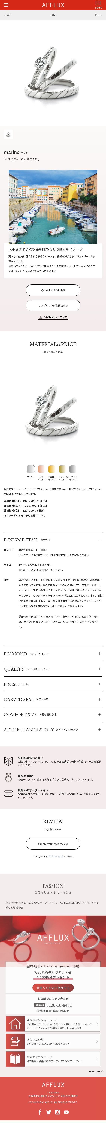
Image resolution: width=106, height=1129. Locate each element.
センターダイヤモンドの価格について (24, 515)
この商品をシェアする (55, 317)
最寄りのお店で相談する (53, 992)
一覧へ (53, 15)
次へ (96, 15)
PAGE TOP (94, 1071)
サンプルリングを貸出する (53, 305)
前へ (9, 15)
